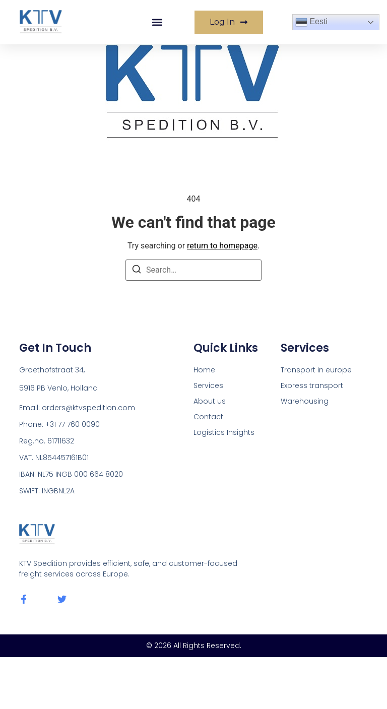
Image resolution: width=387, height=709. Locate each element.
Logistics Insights (224, 432)
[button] (157, 22)
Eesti (311, 22)
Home (204, 370)
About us (210, 401)
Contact (208, 417)
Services (208, 385)
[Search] (136, 271)
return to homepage (222, 245)
